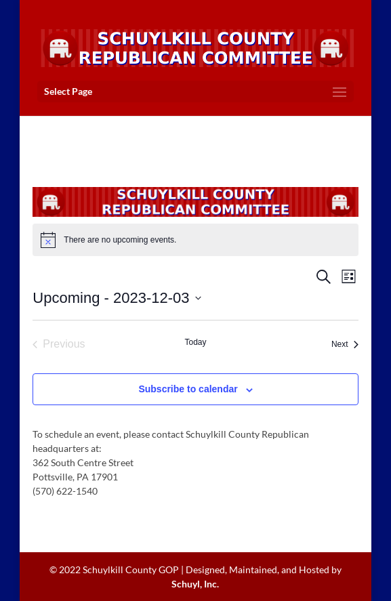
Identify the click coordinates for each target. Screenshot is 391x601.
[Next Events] (344, 344)
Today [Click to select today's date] (195, 342)
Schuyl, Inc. (195, 583)
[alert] (195, 240)
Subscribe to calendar (187, 389)
